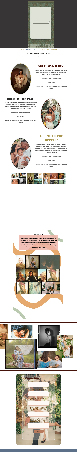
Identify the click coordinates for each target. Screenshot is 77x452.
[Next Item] (63, 178)
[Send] (39, 431)
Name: (31, 381)
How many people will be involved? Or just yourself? (38, 399)
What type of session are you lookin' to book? (38, 390)
